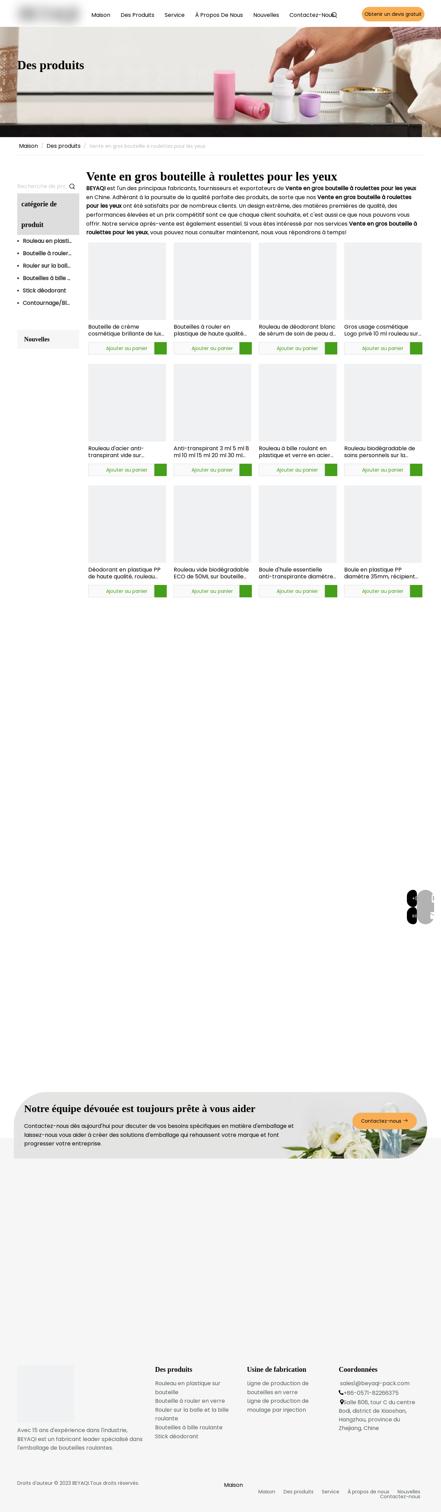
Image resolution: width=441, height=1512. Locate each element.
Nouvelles (409, 1491)
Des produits (299, 1491)
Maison (266, 1491)
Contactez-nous (384, 1121)
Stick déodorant (44, 291)
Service (330, 1491)
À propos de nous (368, 1491)
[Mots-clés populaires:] (334, 15)
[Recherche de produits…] (41, 186)
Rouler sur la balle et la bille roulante (51, 266)
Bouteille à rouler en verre (51, 253)
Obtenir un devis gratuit (393, 14)
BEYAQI (80, 1483)
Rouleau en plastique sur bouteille (51, 241)
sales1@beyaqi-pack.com (375, 1383)
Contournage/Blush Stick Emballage (51, 303)
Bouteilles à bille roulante (51, 278)
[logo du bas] (45, 1393)
